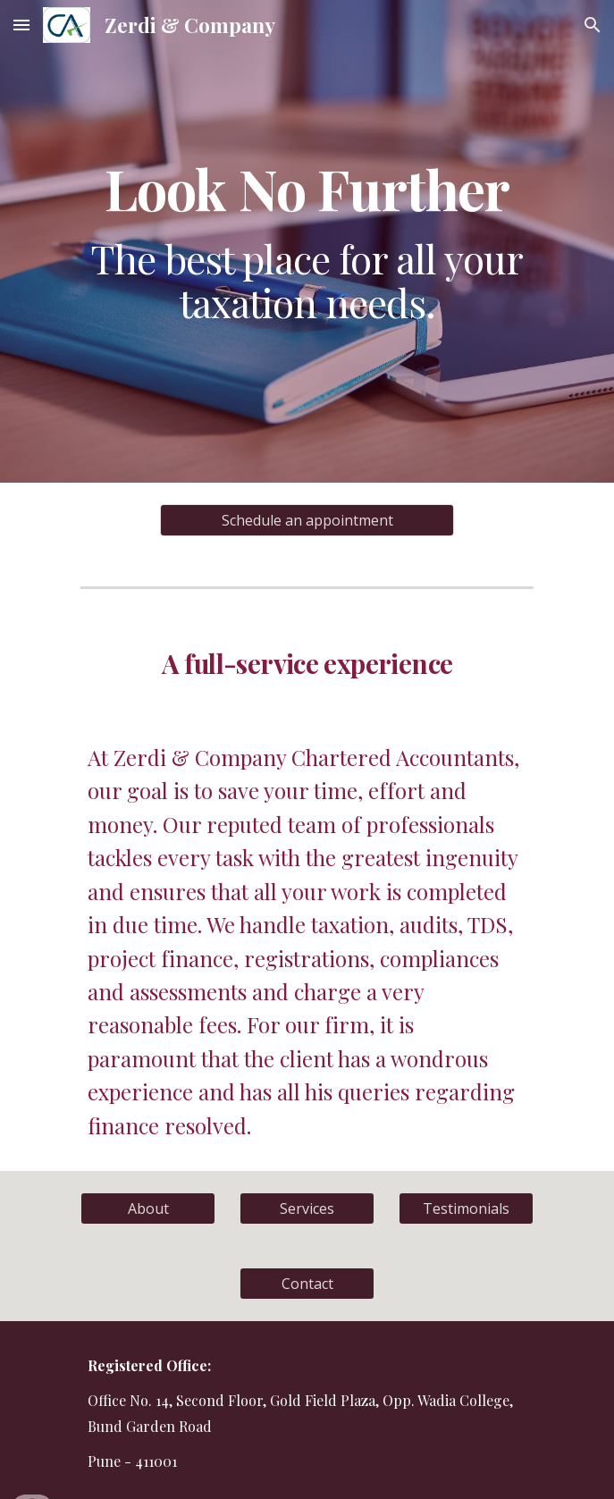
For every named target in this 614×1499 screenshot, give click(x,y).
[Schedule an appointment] (307, 520)
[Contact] (307, 1283)
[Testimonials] (466, 1208)
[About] (147, 1208)
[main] (307, 241)
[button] (21, 24)
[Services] (307, 1208)
